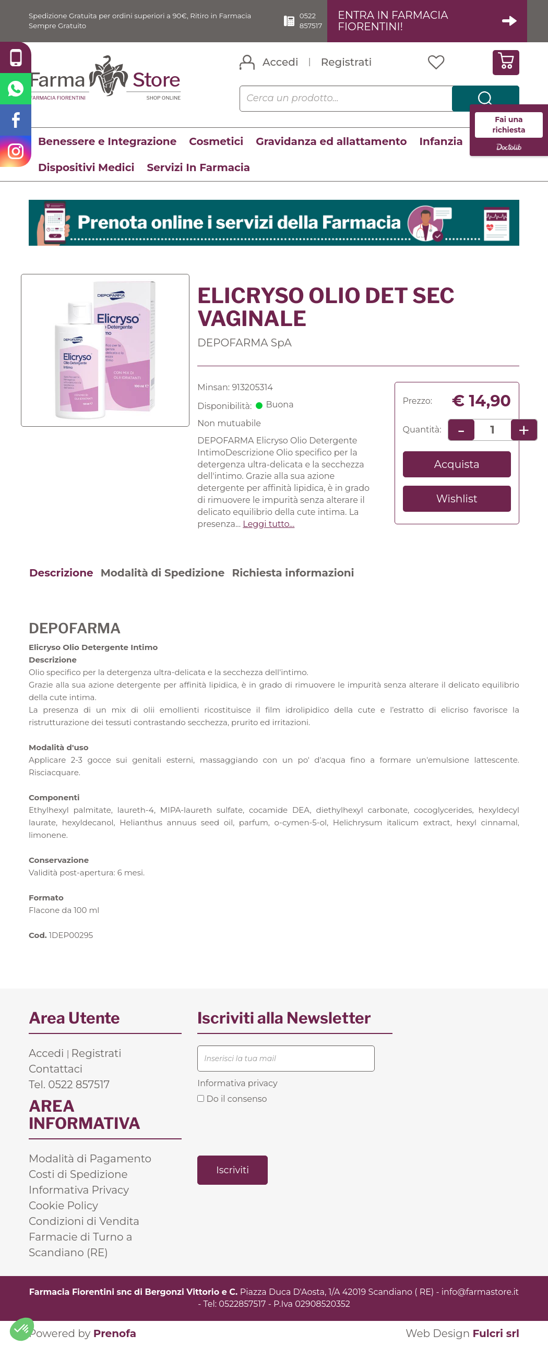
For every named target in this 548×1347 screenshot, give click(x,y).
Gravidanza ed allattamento (331, 142)
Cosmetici (216, 142)
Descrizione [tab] (61, 573)
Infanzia (441, 142)
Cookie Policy (63, 1206)
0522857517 (242, 1305)
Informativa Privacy (79, 1191)
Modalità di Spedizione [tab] (163, 573)
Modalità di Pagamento (90, 1159)
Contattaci (55, 1070)
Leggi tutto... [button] (268, 525)
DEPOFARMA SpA (244, 343)
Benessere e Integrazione (107, 142)
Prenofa (114, 1334)
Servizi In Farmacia (198, 168)
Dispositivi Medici (86, 168)
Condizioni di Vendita (84, 1222)
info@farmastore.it (480, 1293)
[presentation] (276, 1129)
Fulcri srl (495, 1334)
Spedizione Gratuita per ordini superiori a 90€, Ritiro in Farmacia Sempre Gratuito (142, 21)
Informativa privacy (237, 1084)
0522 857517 (329, 21)
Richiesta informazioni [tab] (293, 573)
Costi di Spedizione (78, 1175)
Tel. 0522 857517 (69, 1085)
